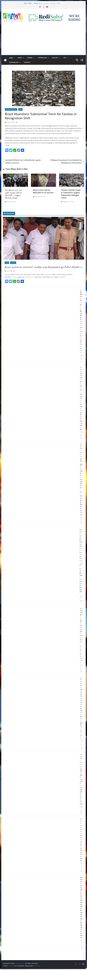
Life (64, 58)
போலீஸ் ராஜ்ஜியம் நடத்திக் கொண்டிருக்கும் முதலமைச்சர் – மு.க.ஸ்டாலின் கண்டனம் (81, 635)
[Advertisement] (43, 40)
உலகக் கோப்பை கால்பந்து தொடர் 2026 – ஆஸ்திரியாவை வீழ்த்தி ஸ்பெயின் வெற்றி (81, 779)
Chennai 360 (42, 58)
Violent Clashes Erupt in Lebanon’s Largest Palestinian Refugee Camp (70, 194)
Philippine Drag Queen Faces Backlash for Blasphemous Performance (67, 161)
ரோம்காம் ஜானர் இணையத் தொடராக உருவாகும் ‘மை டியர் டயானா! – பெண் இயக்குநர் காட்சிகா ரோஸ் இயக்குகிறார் (81, 561)
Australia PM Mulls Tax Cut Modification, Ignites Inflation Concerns (22, 161)
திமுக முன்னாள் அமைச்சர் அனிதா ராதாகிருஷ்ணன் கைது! (81, 839)
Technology (14, 62)
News (20, 58)
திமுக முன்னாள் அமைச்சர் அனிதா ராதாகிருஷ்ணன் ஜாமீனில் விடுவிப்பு (50, 4)
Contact (27, 62)
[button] (14, 57)
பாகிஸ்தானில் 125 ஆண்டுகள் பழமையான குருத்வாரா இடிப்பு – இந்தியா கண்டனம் (81, 707)
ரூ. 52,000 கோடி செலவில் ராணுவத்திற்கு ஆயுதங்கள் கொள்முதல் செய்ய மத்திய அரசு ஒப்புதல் (81, 321)
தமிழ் (11, 58)
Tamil (6, 262)
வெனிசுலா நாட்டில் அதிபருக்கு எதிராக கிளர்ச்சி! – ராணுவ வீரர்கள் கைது (13, 194)
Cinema (29, 58)
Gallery (55, 58)
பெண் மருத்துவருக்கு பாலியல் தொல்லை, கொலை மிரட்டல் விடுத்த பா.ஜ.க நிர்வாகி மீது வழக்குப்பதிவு (81, 398)
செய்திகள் (13, 262)
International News (11, 109)
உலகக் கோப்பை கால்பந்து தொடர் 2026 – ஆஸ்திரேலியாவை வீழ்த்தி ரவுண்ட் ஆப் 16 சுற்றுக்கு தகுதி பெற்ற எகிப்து (81, 479)
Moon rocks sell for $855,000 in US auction (43, 191)
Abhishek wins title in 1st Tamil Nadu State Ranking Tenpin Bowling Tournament (81, 907)
